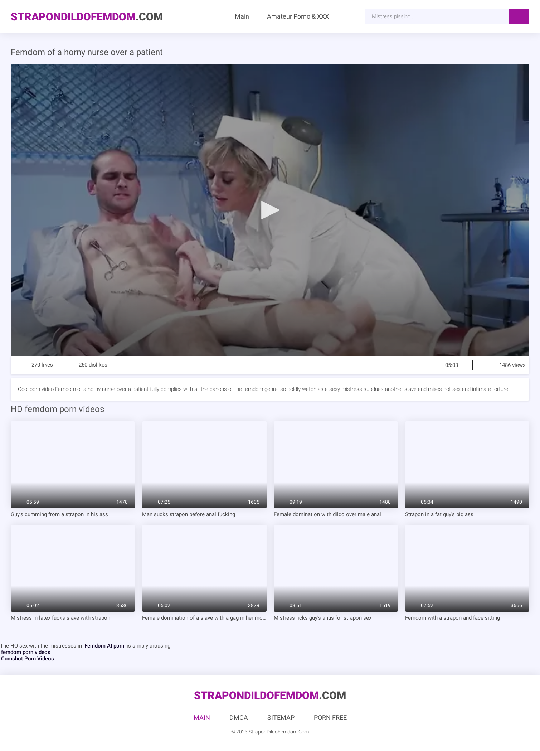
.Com (87, 16)
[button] (270, 210)
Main (242, 16)
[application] (270, 210)
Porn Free (330, 717)
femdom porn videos (25, 652)
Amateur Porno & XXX (298, 16)
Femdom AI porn (104, 646)
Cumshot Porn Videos (27, 658)
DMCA (238, 717)
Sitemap (281, 717)
